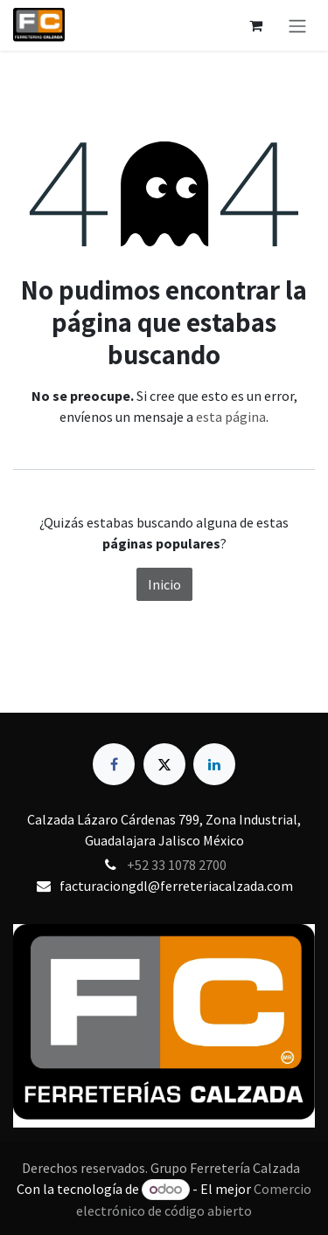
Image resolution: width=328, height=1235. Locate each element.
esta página (231, 416)
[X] (164, 764)
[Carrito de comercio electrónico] (255, 25)
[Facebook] (114, 764)
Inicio (164, 584)
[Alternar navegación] (297, 25)
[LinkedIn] (214, 764)
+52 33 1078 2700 (177, 864)
